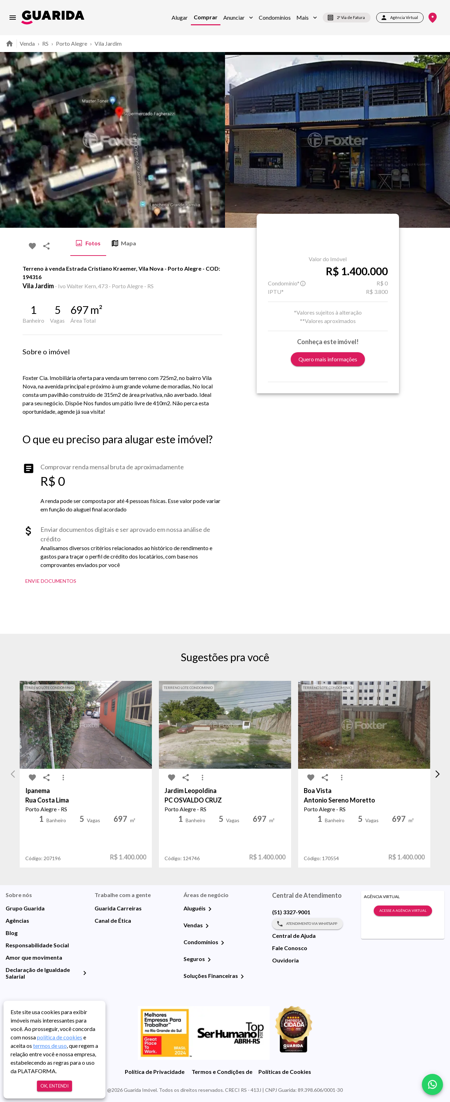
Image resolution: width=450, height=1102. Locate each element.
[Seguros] (209, 959)
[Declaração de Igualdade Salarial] (85, 973)
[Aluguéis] (210, 909)
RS (45, 43)
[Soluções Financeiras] (242, 976)
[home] (52, 17)
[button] (238, 18)
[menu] (12, 17)
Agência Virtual (400, 17)
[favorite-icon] (32, 246)
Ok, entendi (54, 1086)
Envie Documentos (50, 581)
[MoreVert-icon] (63, 778)
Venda (27, 43)
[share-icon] (46, 246)
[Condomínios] (222, 943)
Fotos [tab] (88, 243)
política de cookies (59, 1037)
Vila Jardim (108, 43)
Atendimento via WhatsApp (307, 923)
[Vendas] (207, 926)
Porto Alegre (71, 43)
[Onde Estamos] (433, 18)
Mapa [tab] (124, 243)
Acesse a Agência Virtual (403, 911)
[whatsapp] (432, 1084)
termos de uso (50, 1045)
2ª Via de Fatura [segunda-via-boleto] (347, 17)
